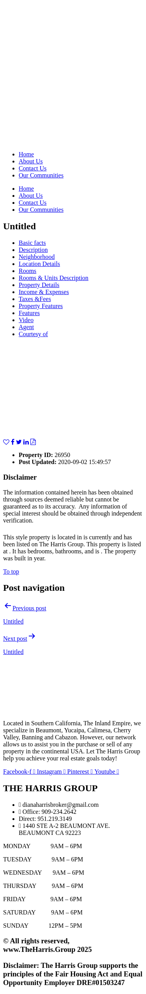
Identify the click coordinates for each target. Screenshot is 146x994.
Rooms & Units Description (53, 278)
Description (33, 249)
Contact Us (33, 168)
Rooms (27, 271)
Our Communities (41, 175)
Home (26, 154)
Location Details (39, 263)
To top (11, 571)
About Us (31, 161)
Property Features (41, 306)
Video (26, 320)
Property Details (39, 285)
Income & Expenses (44, 292)
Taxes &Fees (35, 299)
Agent (26, 327)
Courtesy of (33, 334)
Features (29, 313)
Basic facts (32, 242)
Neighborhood (37, 256)
